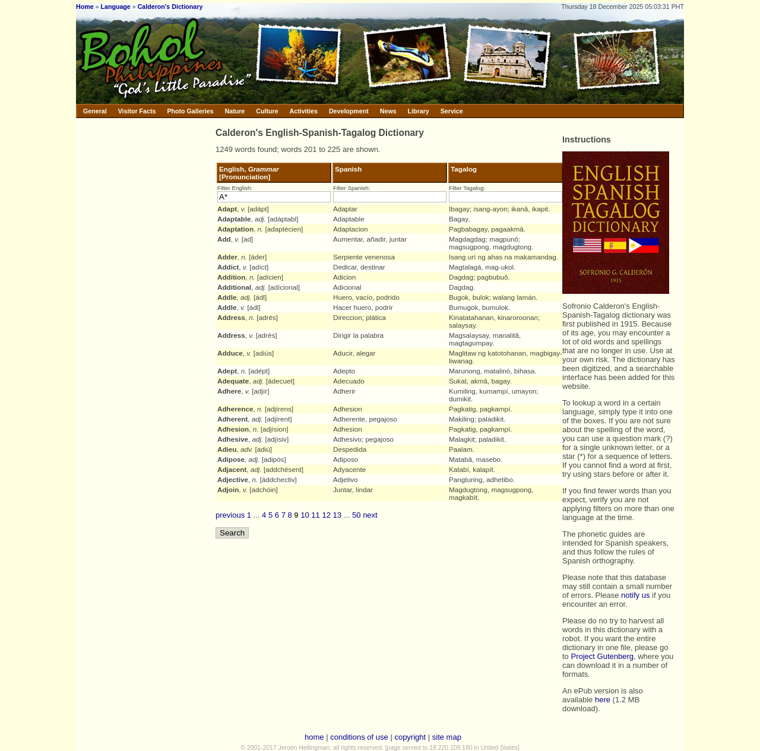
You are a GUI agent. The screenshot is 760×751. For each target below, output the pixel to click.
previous (230, 515)
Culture (267, 111)
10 (304, 515)
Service (452, 111)
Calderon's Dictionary (170, 6)
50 (356, 515)
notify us (635, 595)
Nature (235, 111)
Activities (304, 111)
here (602, 699)
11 (315, 515)
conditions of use (359, 737)
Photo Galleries (190, 111)
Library (418, 111)
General (95, 111)
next (370, 515)
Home (85, 6)
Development (349, 111)
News (388, 111)
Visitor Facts (137, 111)
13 (337, 515)
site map (446, 737)
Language (115, 6)
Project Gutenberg (602, 656)
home (314, 737)
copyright (410, 737)
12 (326, 515)
